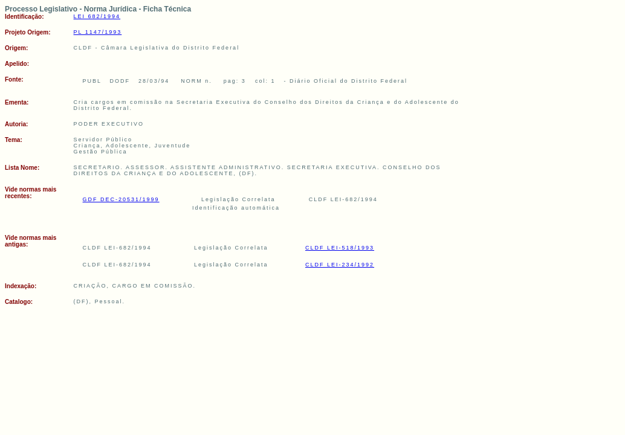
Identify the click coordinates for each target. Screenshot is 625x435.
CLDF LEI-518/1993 (339, 248)
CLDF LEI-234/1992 (339, 265)
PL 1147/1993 (98, 32)
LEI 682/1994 (97, 16)
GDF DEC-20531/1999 (121, 199)
